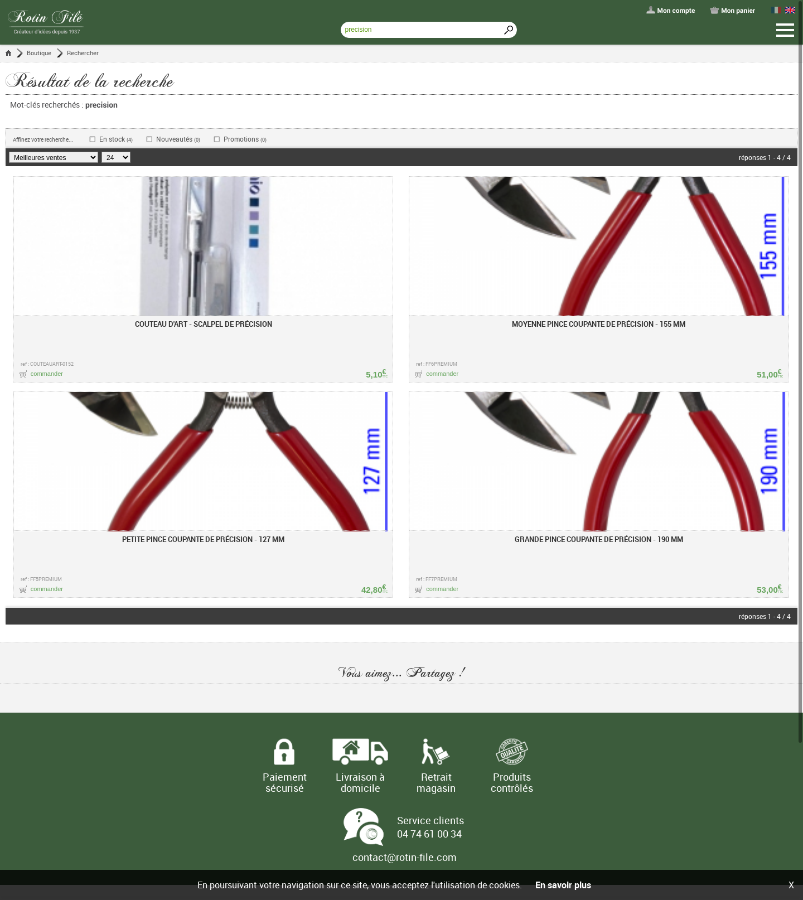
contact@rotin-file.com (404, 857)
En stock (116, 139)
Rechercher (83, 53)
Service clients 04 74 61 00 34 (430, 827)
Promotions (245, 139)
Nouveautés (178, 139)
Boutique (39, 53)
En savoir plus (563, 885)
